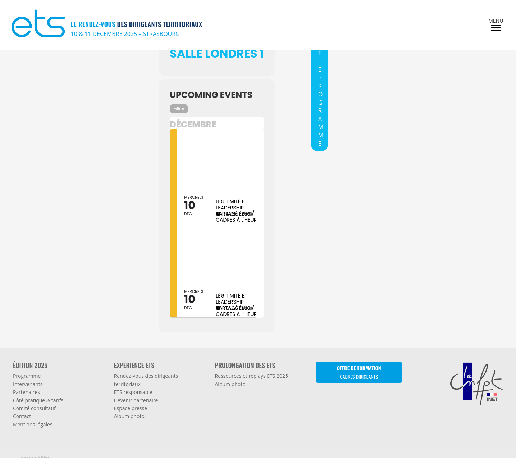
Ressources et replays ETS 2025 (251, 366)
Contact (22, 406)
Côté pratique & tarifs (38, 390)
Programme (27, 366)
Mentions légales (32, 414)
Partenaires (26, 382)
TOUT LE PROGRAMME (320, 86)
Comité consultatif (34, 398)
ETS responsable (133, 382)
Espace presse (130, 398)
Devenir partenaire (136, 390)
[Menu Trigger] (496, 24)
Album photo (129, 406)
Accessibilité (35, 448)
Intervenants (28, 374)
